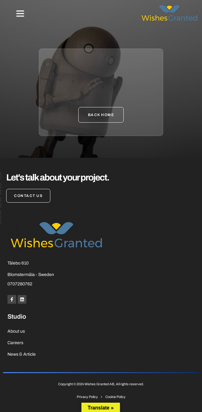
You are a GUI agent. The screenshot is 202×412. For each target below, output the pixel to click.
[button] (20, 13)
